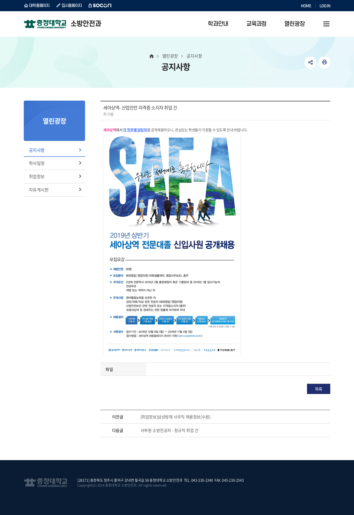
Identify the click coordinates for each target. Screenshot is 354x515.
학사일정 (37, 163)
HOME (306, 5)
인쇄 (324, 62)
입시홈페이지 (72, 5)
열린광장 (170, 55)
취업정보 (37, 176)
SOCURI (100, 5)
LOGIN (325, 5)
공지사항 (37, 150)
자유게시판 (39, 189)
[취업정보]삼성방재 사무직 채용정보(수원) (175, 417)
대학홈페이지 (39, 5)
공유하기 (310, 62)
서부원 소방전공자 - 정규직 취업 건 (169, 430)
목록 (318, 389)
